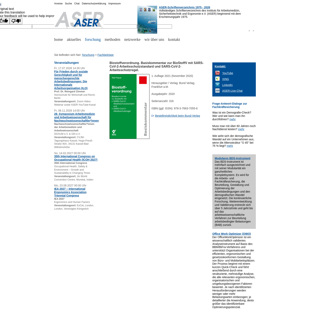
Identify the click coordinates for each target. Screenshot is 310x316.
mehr (232, 119)
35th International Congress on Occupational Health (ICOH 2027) (75, 158)
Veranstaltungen (66, 62)
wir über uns (154, 39)
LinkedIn (227, 85)
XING (225, 79)
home (58, 39)
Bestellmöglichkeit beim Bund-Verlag (177, 115)
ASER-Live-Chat (232, 90)
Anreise (58, 3)
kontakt (174, 39)
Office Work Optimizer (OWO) (231, 233)
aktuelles (74, 39)
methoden (112, 39)
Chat (77, 3)
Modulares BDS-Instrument (232, 158)
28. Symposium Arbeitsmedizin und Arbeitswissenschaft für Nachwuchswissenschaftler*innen (76, 117)
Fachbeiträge (105, 54)
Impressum (114, 3)
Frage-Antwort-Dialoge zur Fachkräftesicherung (229, 105)
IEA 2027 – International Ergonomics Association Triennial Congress (70, 192)
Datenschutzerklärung (94, 3)
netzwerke (132, 39)
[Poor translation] (16, 21)
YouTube (227, 73)
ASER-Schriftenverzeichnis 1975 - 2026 (184, 7)
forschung (93, 39)
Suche (68, 3)
